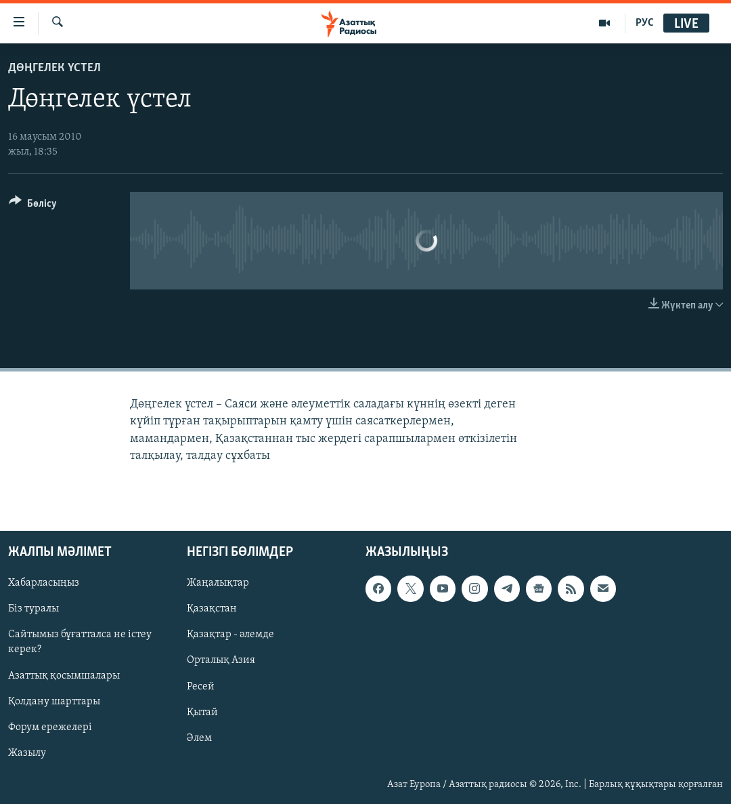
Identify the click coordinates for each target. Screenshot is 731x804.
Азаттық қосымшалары (64, 675)
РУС (645, 23)
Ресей (201, 686)
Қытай (202, 711)
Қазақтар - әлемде (230, 634)
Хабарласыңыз (43, 583)
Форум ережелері (50, 727)
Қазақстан (212, 608)
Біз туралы (33, 608)
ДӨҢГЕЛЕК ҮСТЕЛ (54, 68)
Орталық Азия (221, 660)
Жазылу (27, 753)
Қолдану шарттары (54, 701)
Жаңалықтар (218, 583)
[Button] (33, 206)
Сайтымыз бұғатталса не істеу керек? (80, 642)
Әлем (199, 738)
